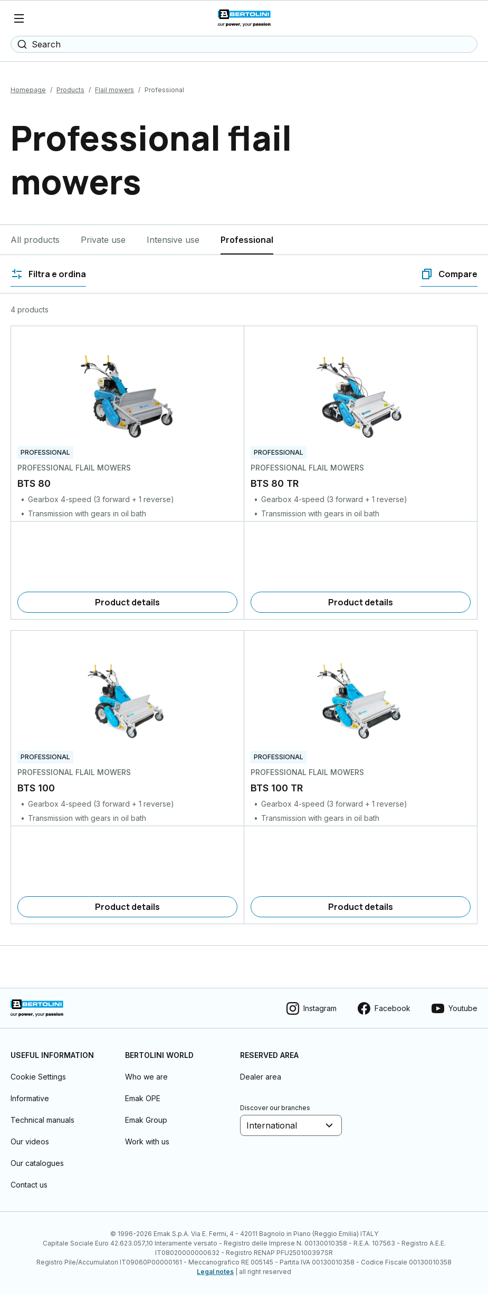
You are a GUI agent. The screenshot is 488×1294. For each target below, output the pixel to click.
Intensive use (173, 239)
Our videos (30, 1141)
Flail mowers (114, 90)
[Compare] (448, 274)
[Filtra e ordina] (48, 274)
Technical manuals (42, 1119)
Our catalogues (37, 1163)
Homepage (28, 90)
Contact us (29, 1184)
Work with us (147, 1141)
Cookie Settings (38, 1076)
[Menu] (19, 18)
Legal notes (215, 1272)
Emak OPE (142, 1098)
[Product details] (127, 602)
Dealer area (260, 1076)
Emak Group (146, 1119)
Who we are (146, 1076)
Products (70, 90)
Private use (103, 239)
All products (35, 239)
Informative (30, 1098)
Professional (247, 239)
